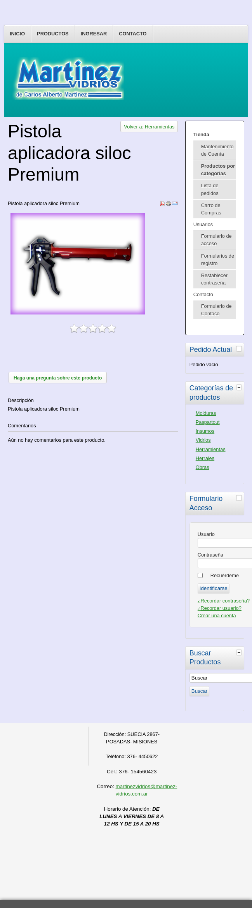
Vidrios (203, 440)
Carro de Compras (211, 209)
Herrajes (205, 458)
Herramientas (211, 449)
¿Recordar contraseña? (224, 601)
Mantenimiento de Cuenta (217, 150)
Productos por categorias (218, 169)
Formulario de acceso (216, 239)
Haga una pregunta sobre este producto (58, 378)
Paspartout (208, 422)
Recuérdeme (224, 575)
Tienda (201, 134)
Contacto (132, 34)
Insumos (205, 431)
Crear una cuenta (217, 615)
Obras (202, 467)
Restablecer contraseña (214, 279)
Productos (53, 34)
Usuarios (203, 224)
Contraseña (210, 555)
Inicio (17, 34)
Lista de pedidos (210, 189)
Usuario (206, 534)
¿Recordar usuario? (220, 608)
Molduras (206, 413)
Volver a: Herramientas (149, 127)
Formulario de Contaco (216, 309)
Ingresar (94, 34)
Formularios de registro (217, 259)
